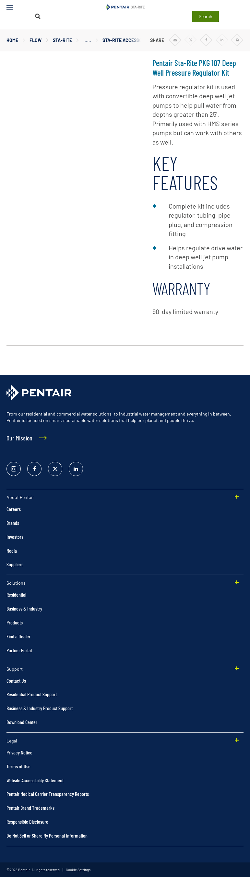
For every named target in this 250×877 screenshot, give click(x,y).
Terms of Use (18, 766)
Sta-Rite (62, 40)
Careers (13, 509)
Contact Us (16, 680)
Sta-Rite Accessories (126, 40)
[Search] (37, 16)
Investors (14, 537)
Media (11, 550)
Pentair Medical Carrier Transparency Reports (47, 794)
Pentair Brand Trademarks (30, 808)
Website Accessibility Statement (35, 780)
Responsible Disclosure (27, 821)
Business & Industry (24, 608)
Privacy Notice (19, 752)
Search (205, 16)
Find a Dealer (18, 636)
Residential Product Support (31, 694)
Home (12, 40)
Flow (36, 40)
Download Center (21, 722)
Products (14, 622)
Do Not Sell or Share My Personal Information (47, 835)
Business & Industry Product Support (39, 708)
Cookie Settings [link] (77, 870)
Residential (16, 594)
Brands (12, 523)
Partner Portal (19, 650)
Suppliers (14, 564)
